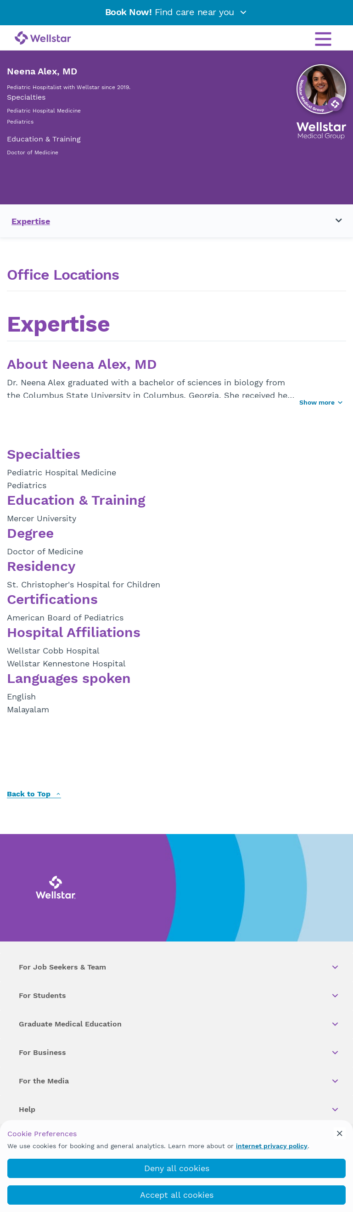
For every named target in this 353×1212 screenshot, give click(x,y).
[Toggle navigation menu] (333, 220)
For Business (179, 1052)
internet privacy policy (272, 1146)
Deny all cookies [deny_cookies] (176, 1168)
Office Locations (63, 275)
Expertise (30, 221)
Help (179, 1109)
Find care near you (176, 11)
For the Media (179, 1081)
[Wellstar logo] (43, 38)
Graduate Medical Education (179, 1024)
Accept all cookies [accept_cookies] (176, 1195)
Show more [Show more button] (321, 402)
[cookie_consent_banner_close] (340, 1133)
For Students (179, 995)
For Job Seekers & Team (179, 967)
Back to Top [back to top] (34, 794)
